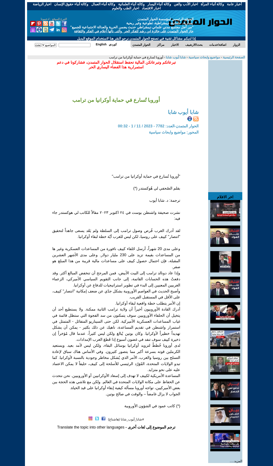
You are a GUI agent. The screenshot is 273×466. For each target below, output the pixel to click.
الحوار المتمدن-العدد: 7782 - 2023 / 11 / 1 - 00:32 (158, 126)
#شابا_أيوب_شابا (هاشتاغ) (126, 419)
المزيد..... (236, 461)
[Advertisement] (225, 124)
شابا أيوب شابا (175, 57)
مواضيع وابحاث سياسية (204, 57)
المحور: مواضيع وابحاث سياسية (174, 132)
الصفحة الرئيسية (233, 57)
